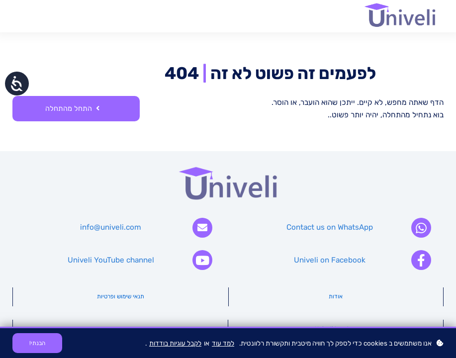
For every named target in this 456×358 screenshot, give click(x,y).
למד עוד (223, 343)
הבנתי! (37, 343)
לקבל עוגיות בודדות (175, 343)
